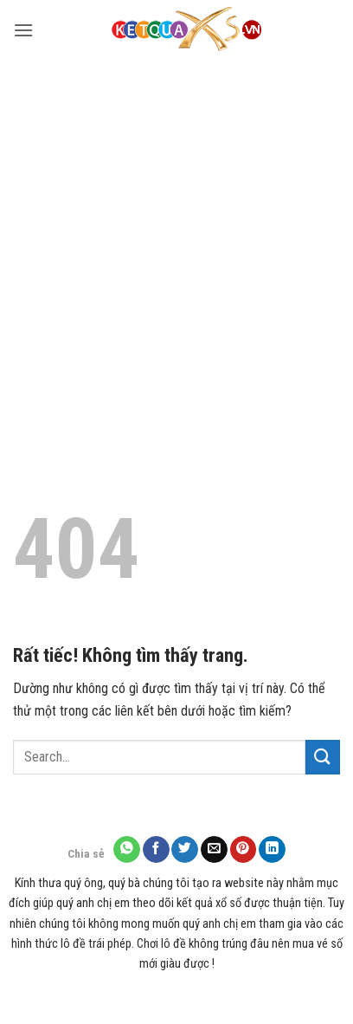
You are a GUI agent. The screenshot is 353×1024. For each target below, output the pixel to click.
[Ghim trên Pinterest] (243, 849)
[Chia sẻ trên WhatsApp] (126, 849)
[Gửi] (322, 757)
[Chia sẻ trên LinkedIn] (272, 849)
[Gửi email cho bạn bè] (214, 849)
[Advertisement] (176, 246)
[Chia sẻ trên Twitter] (184, 849)
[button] (23, 30)
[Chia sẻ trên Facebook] (156, 849)
